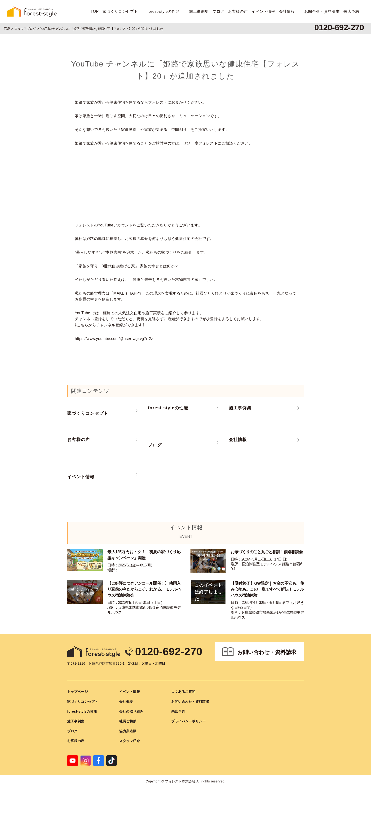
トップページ (77, 691)
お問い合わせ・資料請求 (266, 652)
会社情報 (287, 11)
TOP (95, 11)
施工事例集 (199, 11)
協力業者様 (128, 731)
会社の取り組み (131, 711)
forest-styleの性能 (163, 11)
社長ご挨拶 (128, 721)
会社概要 (126, 701)
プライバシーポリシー (188, 721)
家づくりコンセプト (120, 11)
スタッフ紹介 (129, 741)
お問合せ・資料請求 (322, 11)
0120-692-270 (168, 651)
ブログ (218, 11)
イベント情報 (263, 11)
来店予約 (351, 11)
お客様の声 (238, 11)
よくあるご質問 (183, 691)
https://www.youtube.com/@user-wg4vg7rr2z (114, 339)
